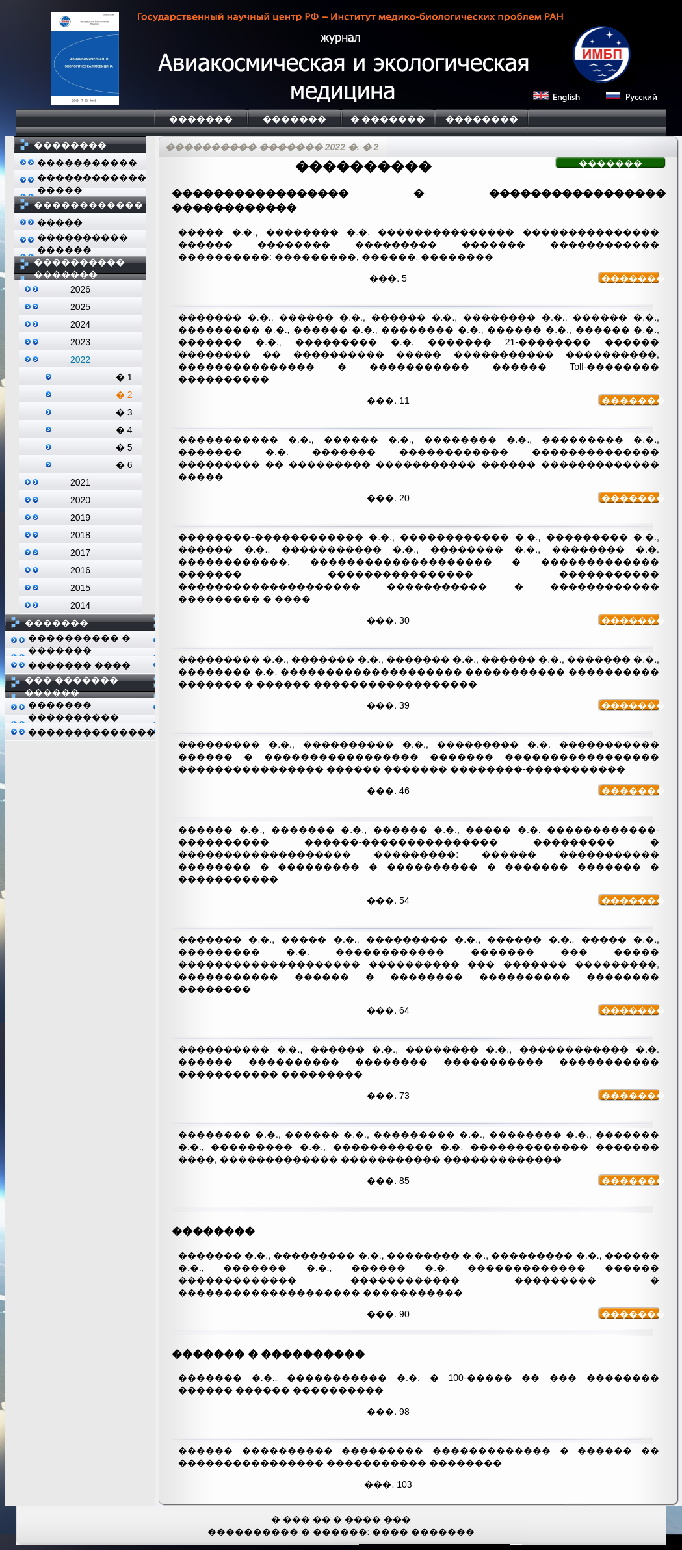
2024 (80, 324)
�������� (481, 119)
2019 (80, 517)
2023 (80, 342)
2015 (80, 588)
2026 (80, 289)
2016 (80, 570)
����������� (87, 162)
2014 (80, 605)
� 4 (124, 430)
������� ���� (79, 665)
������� (201, 119)
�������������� (91, 732)
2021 (80, 482)
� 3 (124, 412)
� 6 (124, 465)
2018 (80, 535)
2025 (80, 307)
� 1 (124, 377)
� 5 (124, 447)
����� (60, 222)
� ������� (388, 119)
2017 (80, 552)
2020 (80, 500)
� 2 (124, 394)
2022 (80, 359)
